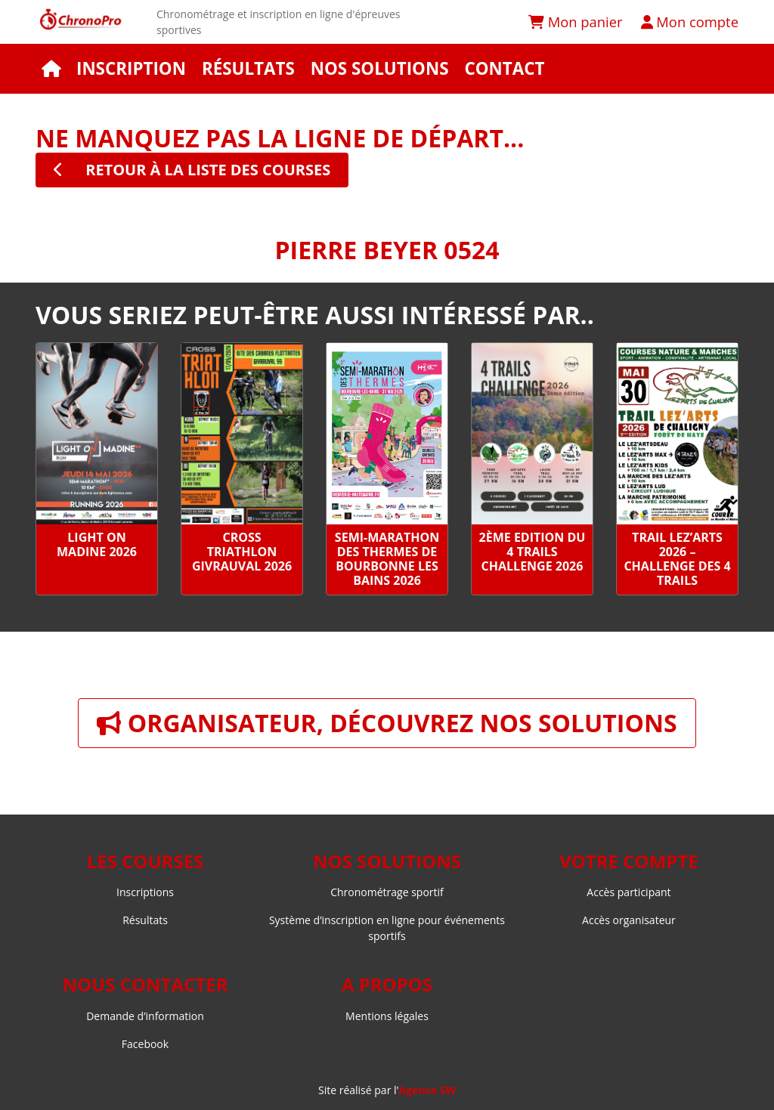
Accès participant (628, 892)
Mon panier (575, 21)
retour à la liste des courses (192, 169)
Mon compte (689, 21)
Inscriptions (145, 892)
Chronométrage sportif (387, 892)
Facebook (145, 1044)
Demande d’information (145, 1016)
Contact (504, 68)
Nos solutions (380, 68)
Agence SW (427, 1090)
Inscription (131, 68)
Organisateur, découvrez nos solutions (386, 723)
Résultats (248, 68)
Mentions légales (387, 1016)
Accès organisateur (629, 920)
